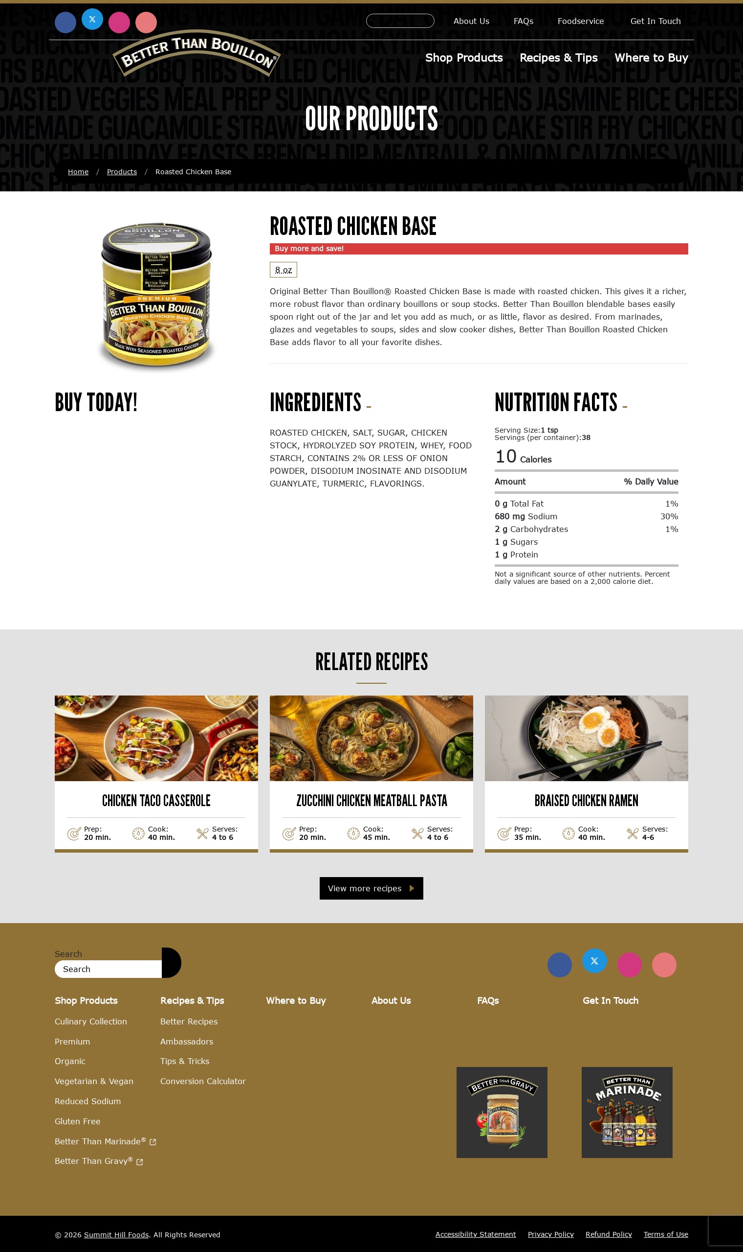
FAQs (523, 20)
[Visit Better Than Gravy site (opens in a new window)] (502, 1209)
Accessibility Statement (476, 1234)
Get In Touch (656, 20)
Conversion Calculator (203, 1081)
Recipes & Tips (558, 57)
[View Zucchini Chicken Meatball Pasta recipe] (371, 774)
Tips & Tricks (184, 1061)
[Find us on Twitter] (595, 961)
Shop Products (464, 57)
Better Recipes (189, 1020)
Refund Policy (609, 1234)
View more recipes (364, 888)
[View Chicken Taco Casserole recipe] (156, 774)
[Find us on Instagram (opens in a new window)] (119, 22)
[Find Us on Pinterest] (664, 964)
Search (68, 953)
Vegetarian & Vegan (94, 1081)
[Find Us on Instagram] (629, 964)
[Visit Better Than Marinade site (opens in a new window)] (627, 1209)
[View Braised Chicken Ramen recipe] (586, 774)
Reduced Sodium (88, 1101)
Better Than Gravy (99, 1160)
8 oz (283, 269)
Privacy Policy (551, 1234)
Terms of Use (666, 1234)
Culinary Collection (91, 1020)
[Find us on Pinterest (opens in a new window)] (146, 22)
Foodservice (581, 20)
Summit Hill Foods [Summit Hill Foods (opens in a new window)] (116, 1234)
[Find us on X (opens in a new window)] (92, 19)
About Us (471, 20)
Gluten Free (78, 1120)
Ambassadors (186, 1040)
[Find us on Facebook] (560, 964)
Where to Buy (651, 57)
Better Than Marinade (105, 1140)
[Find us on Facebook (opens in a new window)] (65, 22)
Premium (72, 1040)
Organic (70, 1061)
